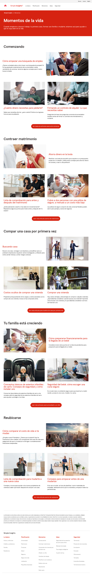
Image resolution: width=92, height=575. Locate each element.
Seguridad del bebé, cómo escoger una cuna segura (66, 385)
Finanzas (23, 547)
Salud (22, 551)
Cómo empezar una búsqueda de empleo (23, 61)
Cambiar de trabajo (44, 556)
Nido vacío (41, 570)
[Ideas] (51, 6)
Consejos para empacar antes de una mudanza (65, 480)
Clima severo (77, 554)
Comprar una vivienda (58, 292)
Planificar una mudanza (45, 560)
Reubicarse (42, 566)
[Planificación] (36, 6)
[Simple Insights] (16, 6)
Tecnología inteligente (62, 549)
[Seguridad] (58, 6)
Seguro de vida (25, 558)
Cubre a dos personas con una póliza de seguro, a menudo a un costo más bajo (66, 201)
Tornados (76, 558)
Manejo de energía (61, 546)
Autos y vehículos (8, 540)
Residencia (7, 551)
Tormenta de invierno (79, 564)
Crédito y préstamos (9, 544)
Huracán (76, 551)
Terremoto (76, 540)
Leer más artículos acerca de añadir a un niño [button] (46, 405)
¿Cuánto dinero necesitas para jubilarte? (23, 108)
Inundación (77, 547)
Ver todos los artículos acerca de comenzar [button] (46, 126)
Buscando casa (10, 247)
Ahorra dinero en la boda (60, 154)
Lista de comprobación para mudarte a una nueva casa (23, 480)
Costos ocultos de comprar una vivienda (23, 292)
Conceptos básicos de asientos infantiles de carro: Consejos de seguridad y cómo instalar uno (23, 386)
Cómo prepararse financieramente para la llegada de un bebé (68, 339)
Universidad (24, 540)
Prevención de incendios (80, 544)
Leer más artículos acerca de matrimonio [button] (46, 218)
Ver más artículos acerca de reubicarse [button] (46, 497)
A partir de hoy (60, 553)
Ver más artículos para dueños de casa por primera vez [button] (46, 310)
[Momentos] (45, 6)
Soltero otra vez (43, 563)
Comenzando (42, 540)
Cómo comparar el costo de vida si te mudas (21, 432)
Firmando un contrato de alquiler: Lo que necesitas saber (67, 109)
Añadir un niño (43, 553)
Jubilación (24, 561)
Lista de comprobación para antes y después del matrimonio (21, 201)
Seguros (23, 554)
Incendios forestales (79, 561)
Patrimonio (24, 544)
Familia (5, 547)
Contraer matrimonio (44, 544)
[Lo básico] (28, 6)
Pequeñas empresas (26, 564)
